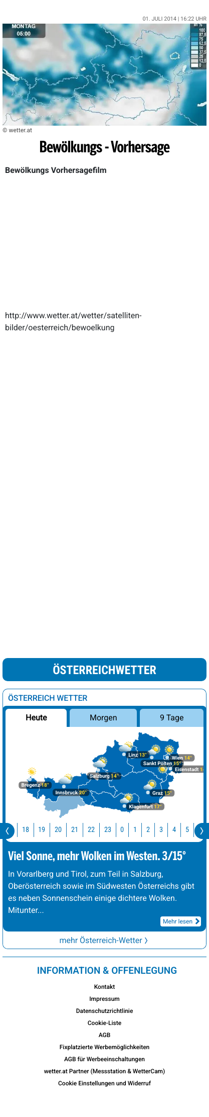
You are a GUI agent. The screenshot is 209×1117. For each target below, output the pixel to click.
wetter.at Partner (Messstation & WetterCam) (104, 1071)
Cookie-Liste (104, 1023)
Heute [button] (36, 717)
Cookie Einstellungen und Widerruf (104, 1083)
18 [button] (32, 829)
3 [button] (168, 829)
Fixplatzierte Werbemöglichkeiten (105, 1047)
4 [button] (181, 829)
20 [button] (65, 829)
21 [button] (81, 829)
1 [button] (142, 829)
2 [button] (155, 829)
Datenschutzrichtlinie (104, 1010)
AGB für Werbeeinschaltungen (104, 1059)
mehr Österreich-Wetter (104, 940)
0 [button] (129, 829)
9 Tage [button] (171, 717)
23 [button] (114, 829)
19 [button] (48, 829)
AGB (105, 1035)
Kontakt (104, 986)
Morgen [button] (103, 717)
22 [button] (98, 829)
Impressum (104, 998)
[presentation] (7, 831)
